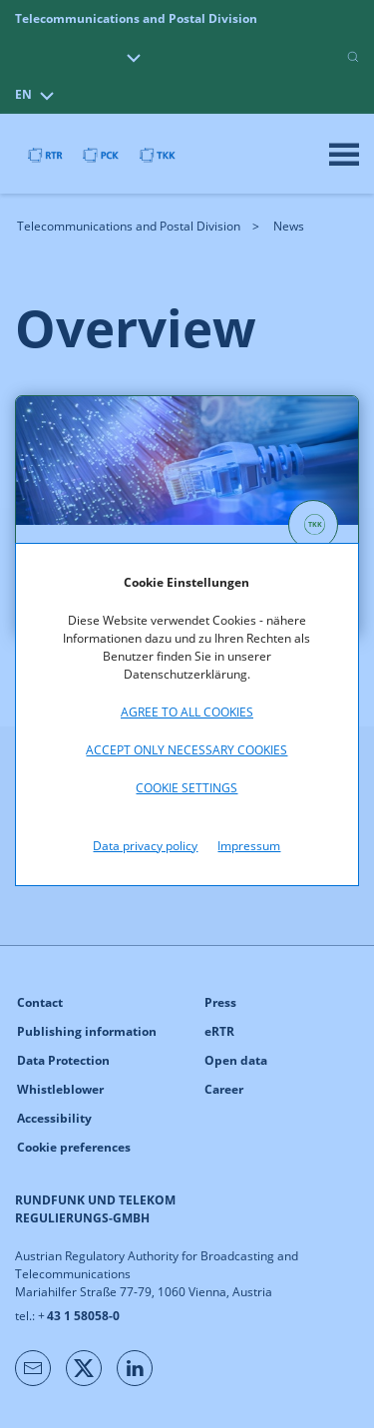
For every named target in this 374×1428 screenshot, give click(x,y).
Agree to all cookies (187, 712)
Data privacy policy (145, 845)
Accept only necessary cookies (186, 749)
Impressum (248, 845)
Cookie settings (186, 787)
